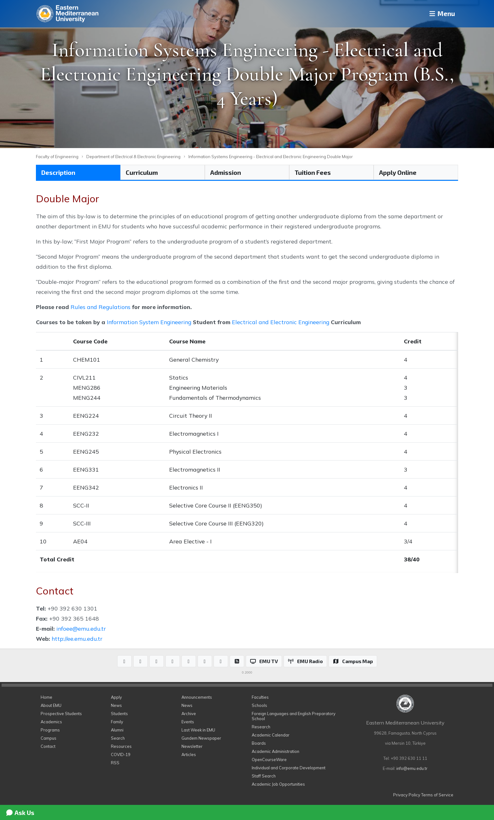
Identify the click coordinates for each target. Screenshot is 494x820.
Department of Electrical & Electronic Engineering (133, 156)
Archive (188, 713)
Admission (225, 172)
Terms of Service (437, 794)
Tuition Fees (313, 172)
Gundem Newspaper (201, 738)
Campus (48, 738)
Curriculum (142, 172)
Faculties (260, 697)
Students (119, 713)
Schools (259, 705)
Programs (50, 729)
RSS (115, 762)
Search (118, 738)
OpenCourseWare (269, 759)
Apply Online (397, 172)
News (116, 705)
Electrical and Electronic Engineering (280, 321)
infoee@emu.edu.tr (81, 628)
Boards (259, 743)
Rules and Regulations (100, 306)
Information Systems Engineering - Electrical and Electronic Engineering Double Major (270, 156)
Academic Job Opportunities (278, 784)
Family (117, 721)
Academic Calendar (271, 734)
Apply (116, 697)
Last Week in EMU (198, 729)
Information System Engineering (149, 321)
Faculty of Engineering (57, 156)
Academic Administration (275, 751)
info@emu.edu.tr (412, 768)
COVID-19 (120, 754)
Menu (439, 13)
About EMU (51, 705)
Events (187, 721)
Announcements (196, 697)
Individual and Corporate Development (288, 767)
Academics (51, 721)
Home (46, 697)
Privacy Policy (406, 794)
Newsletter (192, 746)
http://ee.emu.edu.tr (77, 638)
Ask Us (19, 812)
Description (58, 172)
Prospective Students (61, 713)
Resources (121, 746)
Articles (188, 754)
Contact (48, 746)
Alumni (117, 729)
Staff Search (264, 775)
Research (261, 726)
